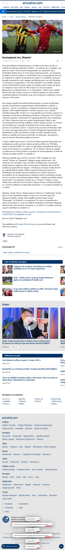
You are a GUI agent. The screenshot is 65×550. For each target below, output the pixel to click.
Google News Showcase (27, 224)
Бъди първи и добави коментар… (17, 252)
